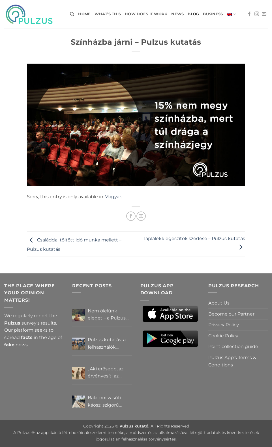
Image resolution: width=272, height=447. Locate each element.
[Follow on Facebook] (249, 14)
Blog (193, 14)
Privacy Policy (223, 324)
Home (84, 14)
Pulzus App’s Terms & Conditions (232, 361)
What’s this (108, 14)
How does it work (146, 14)
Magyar (112, 196)
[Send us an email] (264, 14)
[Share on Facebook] (131, 216)
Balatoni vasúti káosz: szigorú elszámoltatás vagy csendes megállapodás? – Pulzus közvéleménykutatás (110, 402)
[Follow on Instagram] (256, 14)
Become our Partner (231, 314)
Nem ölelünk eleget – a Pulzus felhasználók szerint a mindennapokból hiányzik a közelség (109, 315)
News (177, 14)
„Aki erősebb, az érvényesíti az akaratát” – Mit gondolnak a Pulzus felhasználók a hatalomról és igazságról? (105, 373)
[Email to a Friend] (141, 216)
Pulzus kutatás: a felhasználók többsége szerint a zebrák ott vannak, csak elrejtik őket (109, 344)
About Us (219, 303)
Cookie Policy (223, 335)
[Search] (72, 14)
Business (213, 14)
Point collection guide (233, 346)
